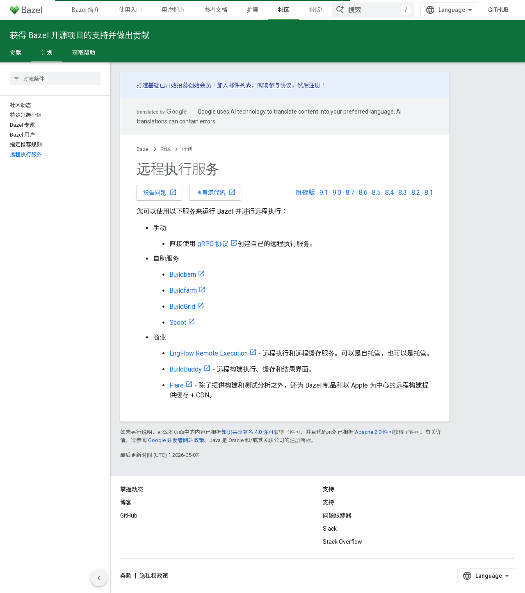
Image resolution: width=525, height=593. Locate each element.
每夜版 (305, 192)
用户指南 (173, 10)
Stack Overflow (342, 541)
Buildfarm (183, 290)
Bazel (143, 149)
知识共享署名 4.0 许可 (247, 432)
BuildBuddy (185, 369)
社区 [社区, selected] (284, 10)
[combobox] (373, 9)
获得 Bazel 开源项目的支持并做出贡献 (79, 35)
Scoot (177, 322)
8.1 (429, 192)
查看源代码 (216, 192)
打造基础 (148, 85)
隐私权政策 (153, 575)
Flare (176, 385)
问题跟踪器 (337, 515)
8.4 (389, 192)
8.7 (350, 192)
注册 (314, 85)
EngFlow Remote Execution (208, 353)
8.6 (363, 192)
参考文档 (215, 10)
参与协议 (280, 85)
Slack (330, 528)
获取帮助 (83, 52)
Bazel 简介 (85, 10)
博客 (126, 502)
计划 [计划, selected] (46, 52)
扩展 (252, 10)
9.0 (337, 192)
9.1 (324, 192)
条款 (126, 575)
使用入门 (130, 10)
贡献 (15, 52)
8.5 (376, 192)
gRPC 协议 (212, 244)
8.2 (415, 192)
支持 (328, 502)
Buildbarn (182, 274)
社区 (165, 149)
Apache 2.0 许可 (374, 432)
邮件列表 (239, 85)
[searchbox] (55, 78)
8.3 (402, 192)
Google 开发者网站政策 (176, 440)
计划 (187, 149)
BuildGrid (182, 306)
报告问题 (160, 192)
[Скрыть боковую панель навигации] (99, 578)
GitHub (498, 10)
